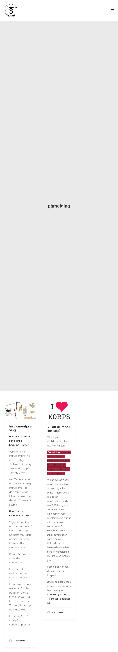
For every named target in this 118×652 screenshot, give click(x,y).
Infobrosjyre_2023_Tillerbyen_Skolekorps (58, 589)
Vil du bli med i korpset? (58, 420)
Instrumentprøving (20, 419)
